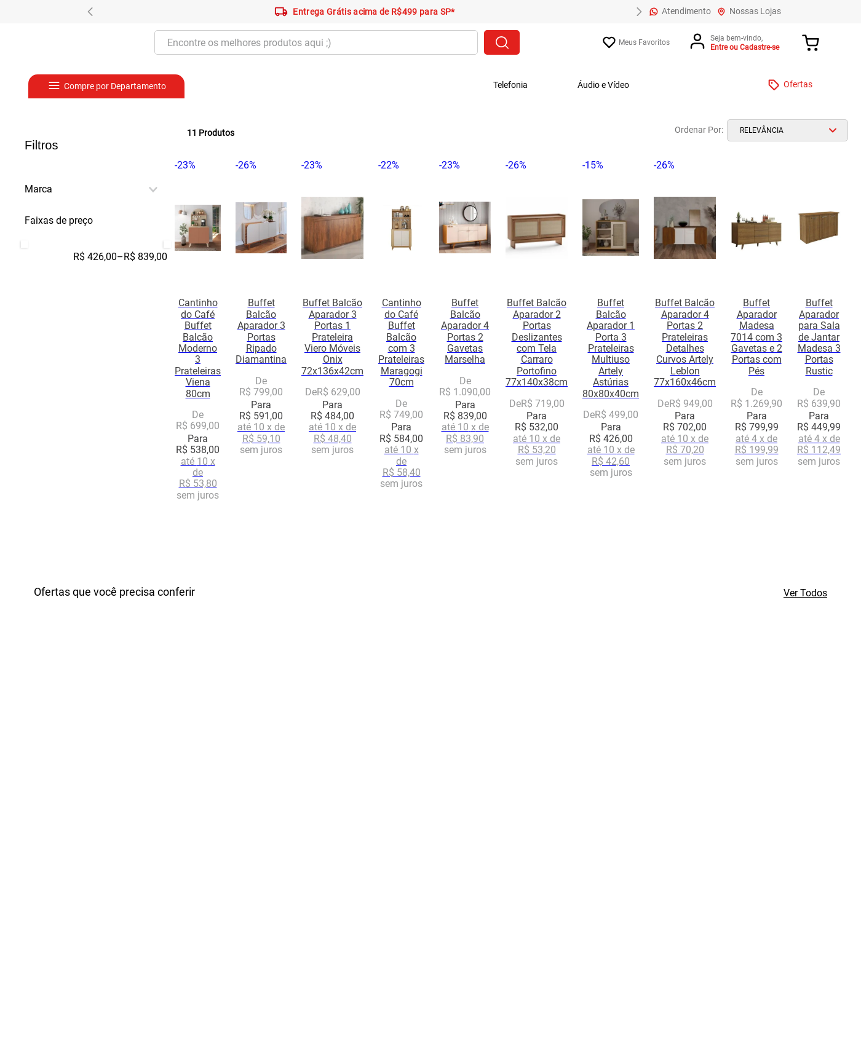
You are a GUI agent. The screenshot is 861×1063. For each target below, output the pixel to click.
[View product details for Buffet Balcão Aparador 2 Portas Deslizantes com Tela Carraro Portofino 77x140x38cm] (537, 339)
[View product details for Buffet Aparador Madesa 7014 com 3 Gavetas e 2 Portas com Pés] (756, 339)
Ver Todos (805, 593)
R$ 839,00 (142, 257)
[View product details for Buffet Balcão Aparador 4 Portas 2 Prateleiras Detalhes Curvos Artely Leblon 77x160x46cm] (685, 339)
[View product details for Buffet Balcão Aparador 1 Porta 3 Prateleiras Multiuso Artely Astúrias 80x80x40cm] (610, 339)
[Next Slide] (639, 12)
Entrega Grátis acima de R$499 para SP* (364, 11)
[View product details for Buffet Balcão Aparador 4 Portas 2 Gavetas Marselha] (465, 339)
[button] (96, 189)
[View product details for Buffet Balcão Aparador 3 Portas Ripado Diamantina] (261, 339)
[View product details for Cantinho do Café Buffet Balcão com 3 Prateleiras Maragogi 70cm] (401, 339)
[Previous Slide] (90, 12)
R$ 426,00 (95, 257)
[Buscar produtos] (501, 42)
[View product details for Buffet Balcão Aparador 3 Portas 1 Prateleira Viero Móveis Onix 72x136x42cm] (332, 339)
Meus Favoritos (644, 42)
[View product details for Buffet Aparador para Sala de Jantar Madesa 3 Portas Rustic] (819, 339)
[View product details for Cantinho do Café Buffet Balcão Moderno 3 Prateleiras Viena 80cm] (198, 339)
